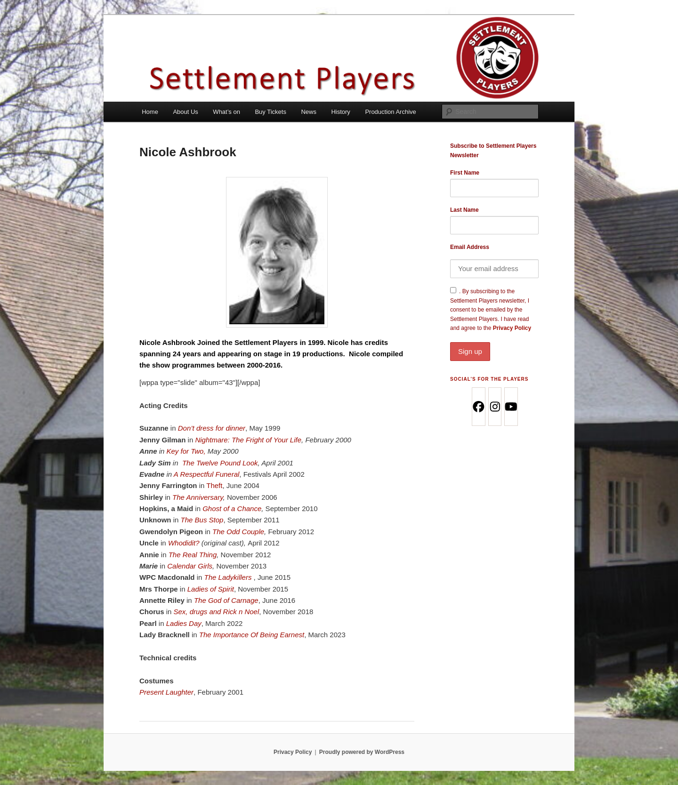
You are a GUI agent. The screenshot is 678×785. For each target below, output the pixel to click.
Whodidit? (184, 543)
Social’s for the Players (489, 379)
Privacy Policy (494, 342)
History (340, 111)
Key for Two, (186, 451)
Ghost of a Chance (231, 509)
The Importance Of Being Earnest (251, 635)
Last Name (464, 210)
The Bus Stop (202, 520)
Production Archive (390, 111)
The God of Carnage (226, 600)
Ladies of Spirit (210, 589)
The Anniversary (197, 497)
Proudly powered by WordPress (361, 752)
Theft (214, 485)
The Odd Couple (238, 532)
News (308, 111)
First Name (464, 172)
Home (150, 111)
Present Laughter (166, 692)
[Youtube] (510, 406)
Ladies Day (184, 623)
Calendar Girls (189, 566)
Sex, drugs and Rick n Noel (216, 612)
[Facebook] (478, 406)
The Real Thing (193, 555)
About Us (185, 111)
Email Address (469, 247)
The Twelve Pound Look (220, 463)
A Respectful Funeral (207, 474)
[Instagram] (494, 406)
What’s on (226, 111)
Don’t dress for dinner (211, 428)
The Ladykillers (229, 577)
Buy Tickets (270, 111)
